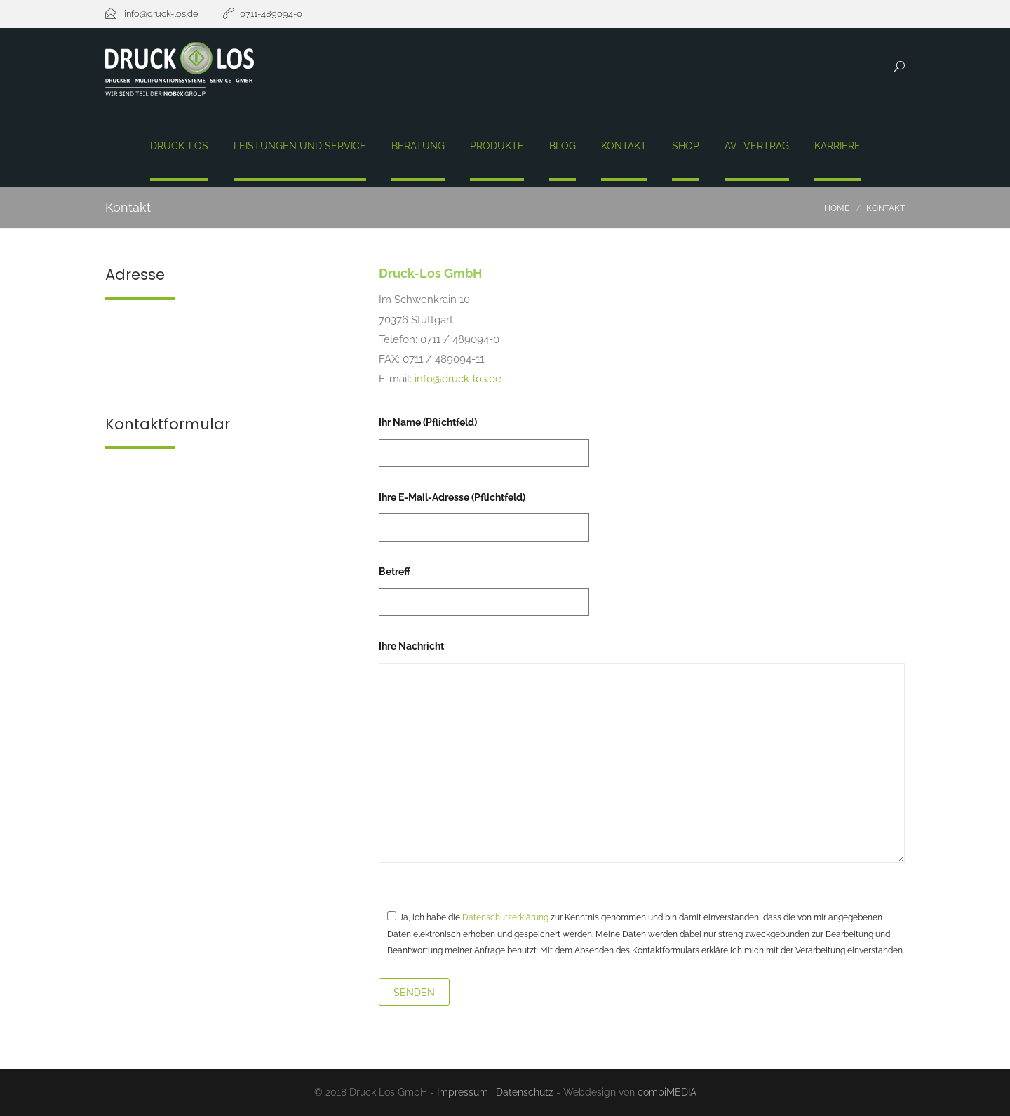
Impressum (462, 1092)
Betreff (484, 586)
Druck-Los (179, 146)
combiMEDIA (667, 1092)
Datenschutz (524, 1092)
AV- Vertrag (757, 146)
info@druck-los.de (458, 378)
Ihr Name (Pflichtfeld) (484, 437)
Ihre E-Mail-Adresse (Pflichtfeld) (484, 512)
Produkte (497, 146)
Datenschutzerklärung (505, 917)
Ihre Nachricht (642, 752)
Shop (685, 146)
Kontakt (624, 146)
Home (836, 208)
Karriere (837, 146)
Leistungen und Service (300, 146)
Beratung (418, 146)
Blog (562, 146)
